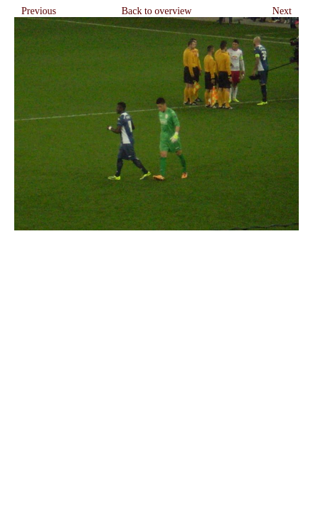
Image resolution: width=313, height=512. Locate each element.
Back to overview (157, 11)
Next (282, 11)
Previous (38, 11)
